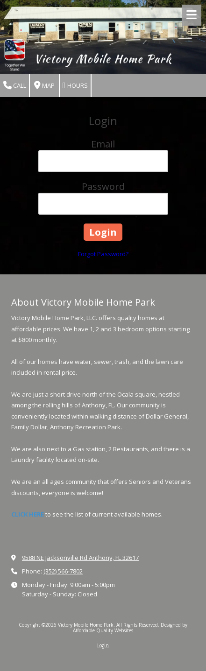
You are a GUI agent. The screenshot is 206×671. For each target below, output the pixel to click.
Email (103, 144)
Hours (75, 85)
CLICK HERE (27, 514)
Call (14, 85)
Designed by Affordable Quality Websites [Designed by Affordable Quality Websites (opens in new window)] (130, 628)
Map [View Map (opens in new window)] (44, 85)
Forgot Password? (103, 254)
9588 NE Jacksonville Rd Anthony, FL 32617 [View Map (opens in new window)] (80, 557)
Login (103, 645)
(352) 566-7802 (63, 571)
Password (103, 186)
